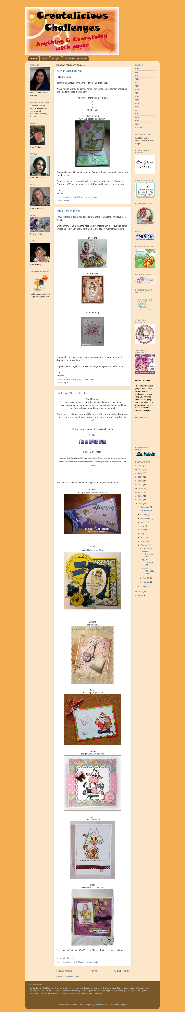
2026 (140, 466)
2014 (140, 595)
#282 (137, 76)
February (144, 545)
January (144, 587)
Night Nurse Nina (95, 550)
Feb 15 (146, 582)
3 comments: (91, 379)
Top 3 (65, 382)
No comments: (91, 197)
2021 (140, 485)
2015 (140, 591)
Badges (56, 58)
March (143, 541)
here (68, 175)
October (144, 514)
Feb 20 (146, 578)
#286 (137, 89)
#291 (137, 107)
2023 (140, 477)
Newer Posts (64, 970)
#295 (137, 121)
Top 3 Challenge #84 (68, 211)
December (145, 507)
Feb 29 (146, 548)
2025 (140, 469)
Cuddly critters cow (95, 754)
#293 (137, 114)
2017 (140, 500)
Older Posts (121, 970)
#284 (137, 82)
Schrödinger (95, 820)
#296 (137, 124)
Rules (44, 58)
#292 (137, 110)
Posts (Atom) (74, 977)
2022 (140, 481)
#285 (137, 86)
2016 (140, 504)
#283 (137, 79)
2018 (140, 496)
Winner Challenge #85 (69, 70)
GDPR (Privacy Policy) (75, 58)
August (143, 522)
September (145, 518)
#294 (137, 117)
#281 (137, 72)
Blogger (123, 1005)
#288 (137, 96)
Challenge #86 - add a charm (73, 393)
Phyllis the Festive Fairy (95, 492)
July (142, 526)
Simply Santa (97, 692)
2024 (140, 473)
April (142, 537)
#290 (137, 103)
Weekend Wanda (95, 887)
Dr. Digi (92, 435)
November (145, 511)
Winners (67, 200)
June (142, 530)
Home (34, 58)
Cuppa (95, 625)
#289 (137, 100)
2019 (140, 492)
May (142, 534)
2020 (140, 488)
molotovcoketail (101, 1005)
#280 (137, 69)
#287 (137, 93)
